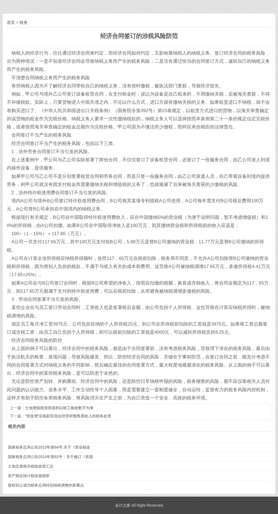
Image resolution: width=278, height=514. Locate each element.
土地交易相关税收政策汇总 (30, 466)
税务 (24, 22)
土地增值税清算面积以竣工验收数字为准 (59, 408)
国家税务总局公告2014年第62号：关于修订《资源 (50, 457)
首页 (11, 22)
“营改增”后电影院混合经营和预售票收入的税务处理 (68, 416)
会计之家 (122, 505)
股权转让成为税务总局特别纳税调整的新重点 (46, 485)
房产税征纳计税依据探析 (29, 476)
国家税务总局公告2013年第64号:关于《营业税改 (49, 447)
